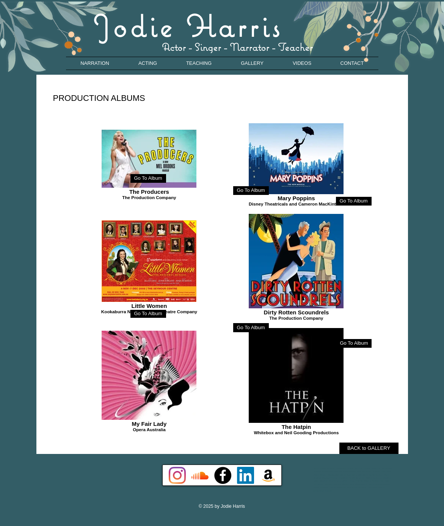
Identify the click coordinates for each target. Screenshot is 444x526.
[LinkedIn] (245, 475)
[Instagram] (177, 475)
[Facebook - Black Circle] (222, 475)
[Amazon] (268, 475)
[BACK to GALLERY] (369, 448)
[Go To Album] (251, 190)
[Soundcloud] (200, 475)
